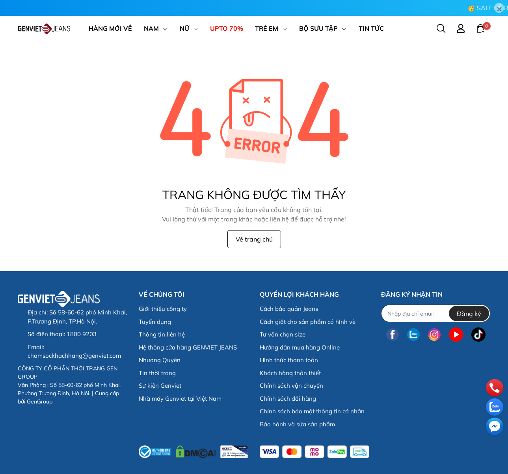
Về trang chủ (254, 239)
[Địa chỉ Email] (435, 313)
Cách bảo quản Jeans (289, 308)
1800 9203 (82, 334)
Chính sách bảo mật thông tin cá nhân (312, 411)
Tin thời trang (157, 373)
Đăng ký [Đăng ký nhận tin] (469, 314)
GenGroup (39, 401)
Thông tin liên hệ (162, 334)
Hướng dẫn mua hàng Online (300, 347)
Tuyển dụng (155, 321)
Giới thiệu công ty (163, 308)
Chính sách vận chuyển (291, 385)
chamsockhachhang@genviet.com (74, 355)
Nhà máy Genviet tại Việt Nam (180, 398)
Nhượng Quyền (159, 360)
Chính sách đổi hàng (288, 398)
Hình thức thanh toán (289, 360)
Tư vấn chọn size (282, 334)
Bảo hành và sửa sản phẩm (297, 424)
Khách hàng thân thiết (290, 373)
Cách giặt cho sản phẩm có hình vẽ (307, 321)
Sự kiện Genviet (160, 385)
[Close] (499, 8)
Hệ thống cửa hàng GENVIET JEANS (188, 347)
